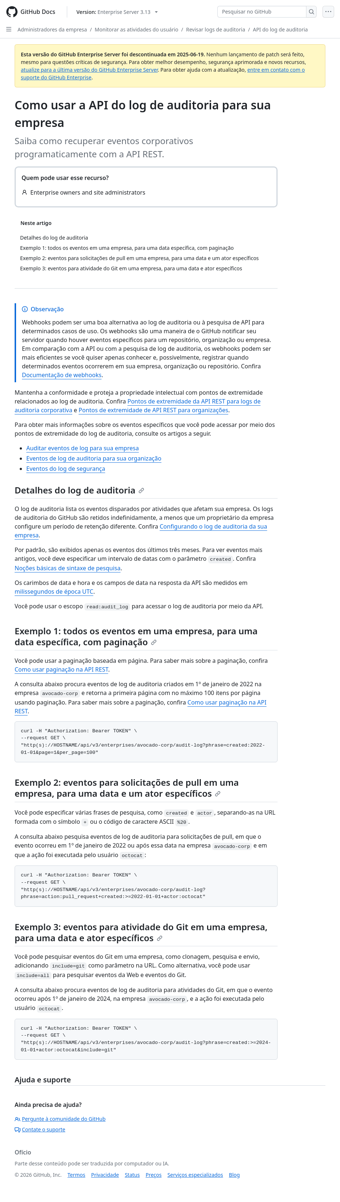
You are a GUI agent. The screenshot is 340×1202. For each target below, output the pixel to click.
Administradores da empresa (52, 29)
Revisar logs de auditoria (215, 29)
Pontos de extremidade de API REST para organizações (153, 410)
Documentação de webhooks (62, 375)
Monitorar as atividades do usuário (136, 29)
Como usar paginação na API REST (61, 669)
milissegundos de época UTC (54, 591)
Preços (154, 1174)
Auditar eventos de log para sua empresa (82, 448)
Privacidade (105, 1174)
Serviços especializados (195, 1174)
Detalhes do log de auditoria (79, 490)
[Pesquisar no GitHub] (262, 11)
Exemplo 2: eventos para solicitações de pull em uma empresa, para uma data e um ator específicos (127, 787)
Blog (234, 1174)
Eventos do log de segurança (65, 469)
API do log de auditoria (280, 29)
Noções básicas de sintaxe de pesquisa (68, 568)
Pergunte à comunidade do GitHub (60, 1118)
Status (132, 1174)
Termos (76, 1174)
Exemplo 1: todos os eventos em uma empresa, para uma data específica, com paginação (136, 636)
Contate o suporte (40, 1129)
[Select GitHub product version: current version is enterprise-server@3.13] (117, 12)
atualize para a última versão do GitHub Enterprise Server (89, 69)
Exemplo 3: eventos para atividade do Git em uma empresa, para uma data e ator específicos (141, 932)
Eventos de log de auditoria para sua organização (93, 458)
